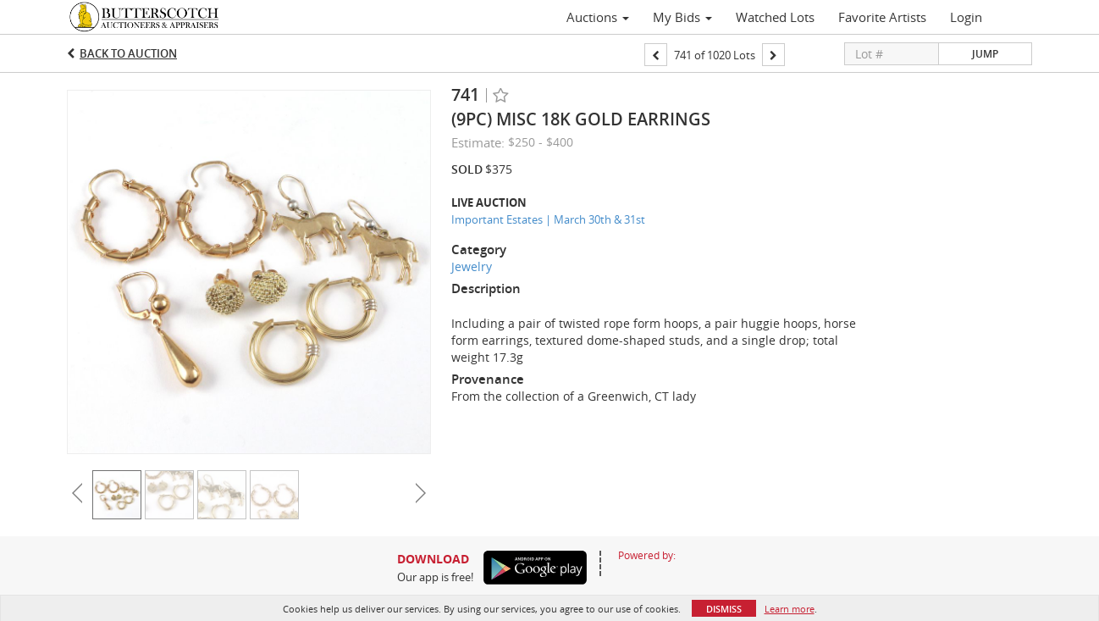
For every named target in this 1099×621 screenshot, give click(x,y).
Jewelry (471, 266)
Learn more (790, 608)
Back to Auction (128, 53)
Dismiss (724, 608)
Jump (985, 54)
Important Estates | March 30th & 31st (548, 219)
